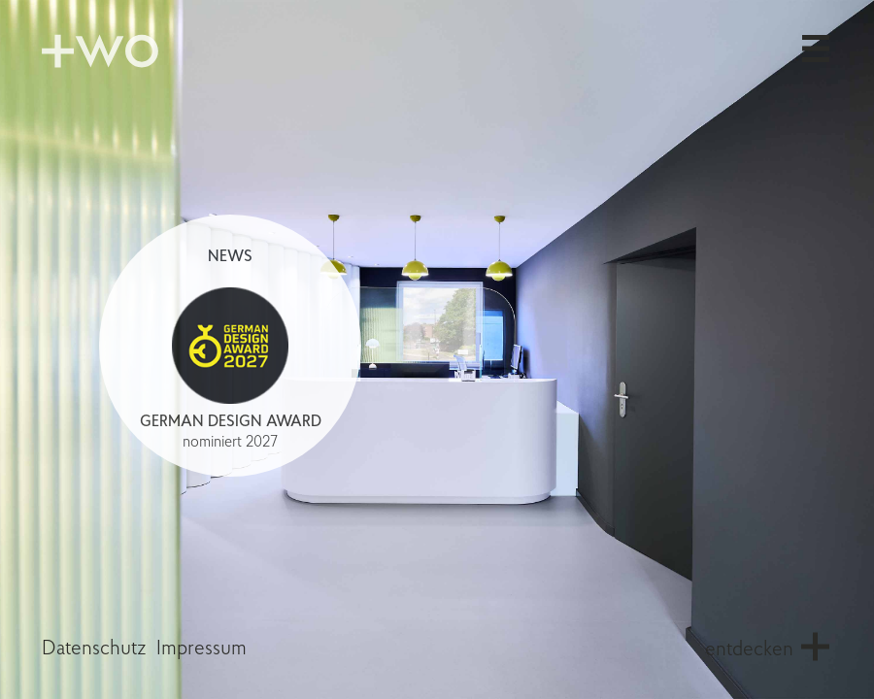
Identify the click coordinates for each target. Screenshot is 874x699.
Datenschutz (94, 649)
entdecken (749, 650)
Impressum (201, 649)
